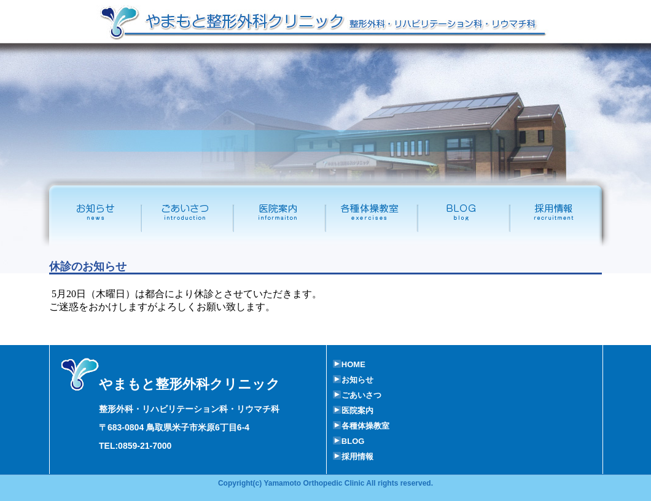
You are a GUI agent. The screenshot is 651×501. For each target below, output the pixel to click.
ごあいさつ (187, 212)
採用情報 (563, 212)
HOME (349, 364)
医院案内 (279, 212)
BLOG (348, 441)
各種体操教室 (372, 212)
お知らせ (353, 379)
